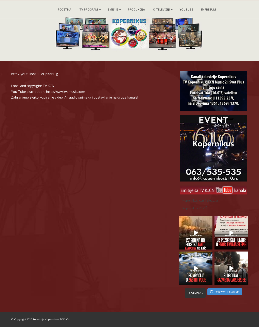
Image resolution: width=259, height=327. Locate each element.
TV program (90, 9)
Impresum (208, 9)
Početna (64, 9)
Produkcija (136, 9)
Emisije (114, 9)
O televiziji (163, 9)
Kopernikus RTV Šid (195, 208)
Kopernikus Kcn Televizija (200, 200)
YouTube (186, 9)
